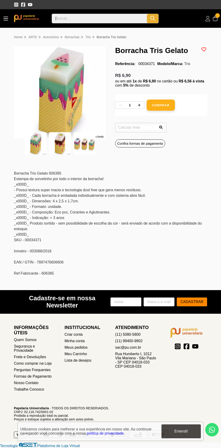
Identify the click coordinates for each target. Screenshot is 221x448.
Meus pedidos (76, 347)
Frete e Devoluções (30, 357)
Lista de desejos (78, 360)
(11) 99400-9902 (128, 341)
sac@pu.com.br (128, 347)
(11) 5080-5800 (127, 334)
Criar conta (74, 334)
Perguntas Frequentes (32, 370)
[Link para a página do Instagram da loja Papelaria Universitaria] (16, 4)
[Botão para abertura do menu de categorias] (5, 19)
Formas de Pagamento (33, 376)
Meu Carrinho (76, 354)
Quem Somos (25, 340)
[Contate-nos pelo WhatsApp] (212, 429)
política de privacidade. (106, 433)
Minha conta (75, 341)
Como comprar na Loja (33, 363)
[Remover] (120, 105)
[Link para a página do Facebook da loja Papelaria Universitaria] (23, 4)
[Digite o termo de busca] (99, 18)
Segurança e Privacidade (24, 348)
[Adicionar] (139, 105)
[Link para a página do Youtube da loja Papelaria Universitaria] (30, 4)
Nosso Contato (26, 383)
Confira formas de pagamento (140, 143)
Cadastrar (191, 302)
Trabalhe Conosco (29, 389)
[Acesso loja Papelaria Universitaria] (207, 19)
